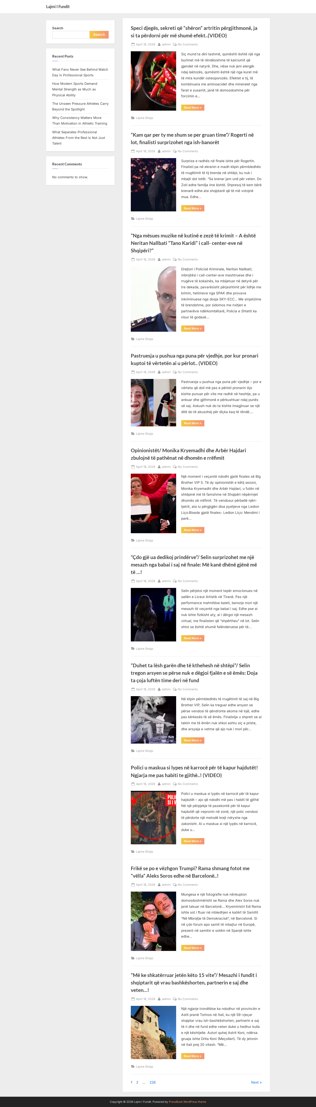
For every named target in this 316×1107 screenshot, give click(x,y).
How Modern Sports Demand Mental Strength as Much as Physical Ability (74, 89)
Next (255, 1082)
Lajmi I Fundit (58, 6)
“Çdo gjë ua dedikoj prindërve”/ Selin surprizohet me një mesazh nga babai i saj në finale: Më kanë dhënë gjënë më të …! (194, 564)
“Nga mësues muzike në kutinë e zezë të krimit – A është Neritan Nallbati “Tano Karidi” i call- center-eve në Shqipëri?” (193, 243)
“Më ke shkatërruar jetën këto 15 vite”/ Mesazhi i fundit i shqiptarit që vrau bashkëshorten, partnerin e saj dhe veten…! (194, 982)
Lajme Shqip (144, 118)
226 (153, 1082)
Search (57, 28)
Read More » (194, 108)
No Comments (188, 44)
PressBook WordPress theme (187, 1101)
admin (166, 44)
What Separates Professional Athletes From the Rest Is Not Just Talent (78, 138)
